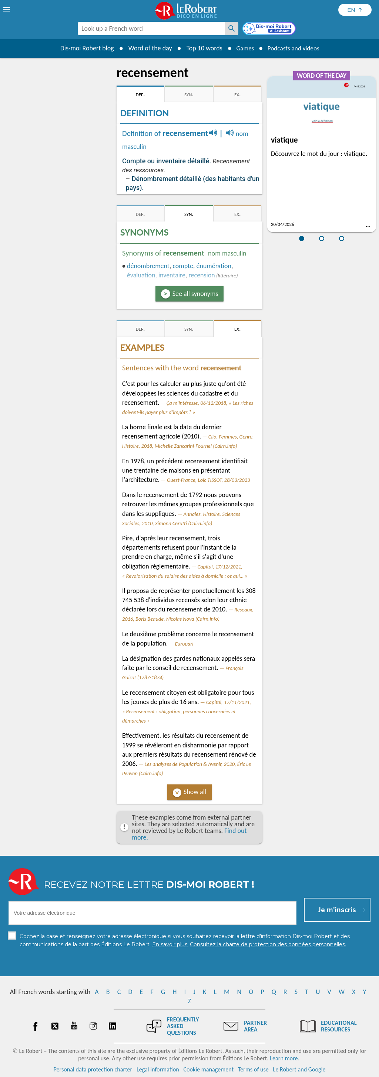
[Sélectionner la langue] (355, 10)
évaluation (141, 275)
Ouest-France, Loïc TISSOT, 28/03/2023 (208, 480)
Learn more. (284, 1058)
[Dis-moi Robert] (270, 29)
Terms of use (253, 1069)
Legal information (158, 1069)
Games (243, 48)
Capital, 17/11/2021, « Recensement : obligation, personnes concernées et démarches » (186, 711)
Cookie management (208, 1069)
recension (202, 275)
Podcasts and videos (294, 48)
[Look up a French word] (231, 28)
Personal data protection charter (93, 1069)
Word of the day (147, 48)
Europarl (184, 643)
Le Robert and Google (299, 1069)
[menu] (7, 9)
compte (182, 266)
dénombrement (148, 266)
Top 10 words (201, 48)
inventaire (171, 275)
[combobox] (151, 28)
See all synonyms (195, 294)
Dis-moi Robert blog (84, 48)
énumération (213, 266)
